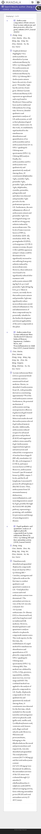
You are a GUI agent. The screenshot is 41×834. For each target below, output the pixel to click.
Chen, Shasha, (17, 38)
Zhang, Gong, (18, 35)
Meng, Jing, (16, 41)
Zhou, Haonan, (17, 44)
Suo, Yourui (16, 47)
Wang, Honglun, (18, 363)
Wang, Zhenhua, (18, 366)
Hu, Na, (27, 44)
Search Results (14, 9)
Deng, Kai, (25, 41)
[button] (38, 2)
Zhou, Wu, (27, 38)
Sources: (6, 9)
